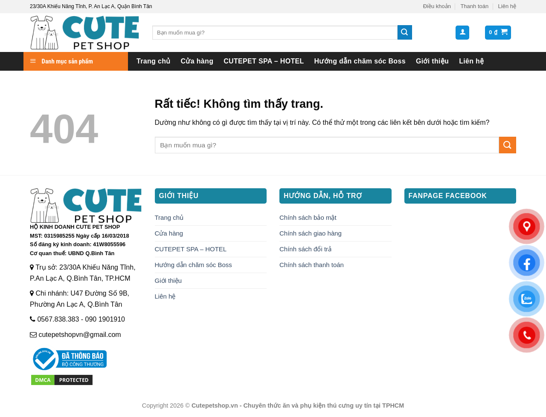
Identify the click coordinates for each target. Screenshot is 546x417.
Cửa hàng (197, 61)
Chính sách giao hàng (310, 233)
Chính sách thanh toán (311, 264)
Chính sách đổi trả (305, 249)
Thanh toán (474, 6)
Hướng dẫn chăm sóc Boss (360, 61)
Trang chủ (153, 61)
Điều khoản (437, 6)
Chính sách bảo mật (308, 217)
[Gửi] (405, 32)
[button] (462, 33)
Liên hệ (507, 6)
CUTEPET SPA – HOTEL (264, 61)
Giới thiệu (432, 61)
